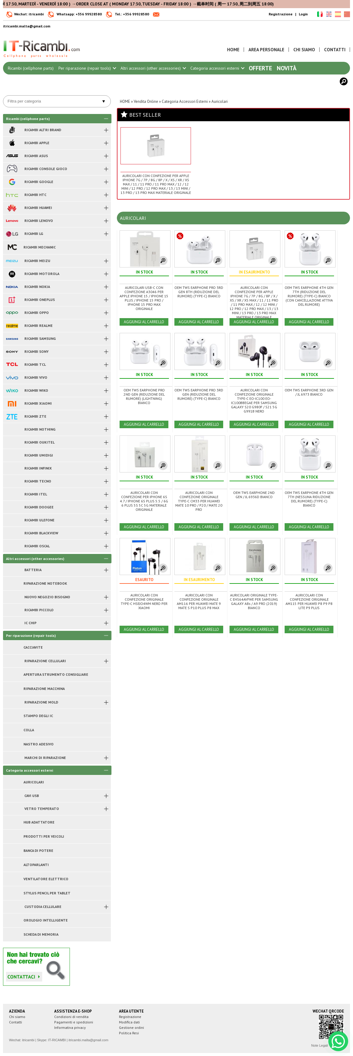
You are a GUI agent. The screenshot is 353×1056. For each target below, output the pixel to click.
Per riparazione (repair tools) (87, 68)
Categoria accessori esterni (217, 68)
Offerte (260, 68)
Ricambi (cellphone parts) (31, 68)
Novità (286, 68)
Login (303, 14)
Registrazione (280, 14)
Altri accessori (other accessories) (153, 68)
